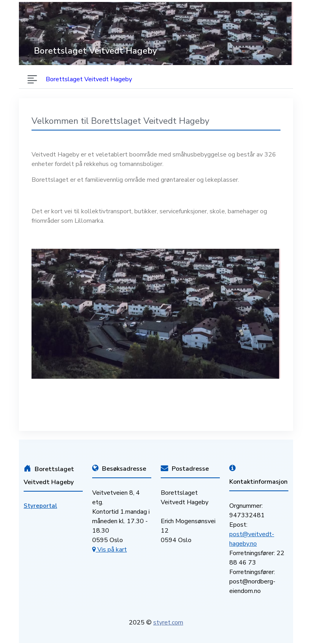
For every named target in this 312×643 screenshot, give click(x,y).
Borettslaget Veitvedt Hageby (89, 79)
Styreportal (40, 506)
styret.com (168, 622)
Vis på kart (109, 549)
